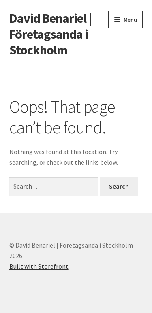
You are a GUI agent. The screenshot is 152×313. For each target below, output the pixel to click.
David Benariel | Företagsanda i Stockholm (50, 34)
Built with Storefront (39, 266)
